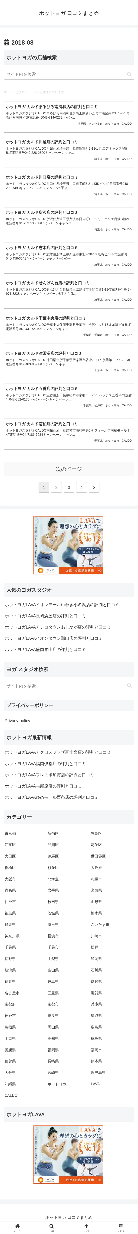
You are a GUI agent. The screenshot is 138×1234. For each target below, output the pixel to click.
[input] (69, 74)
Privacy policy (17, 723)
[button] (129, 74)
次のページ (69, 472)
